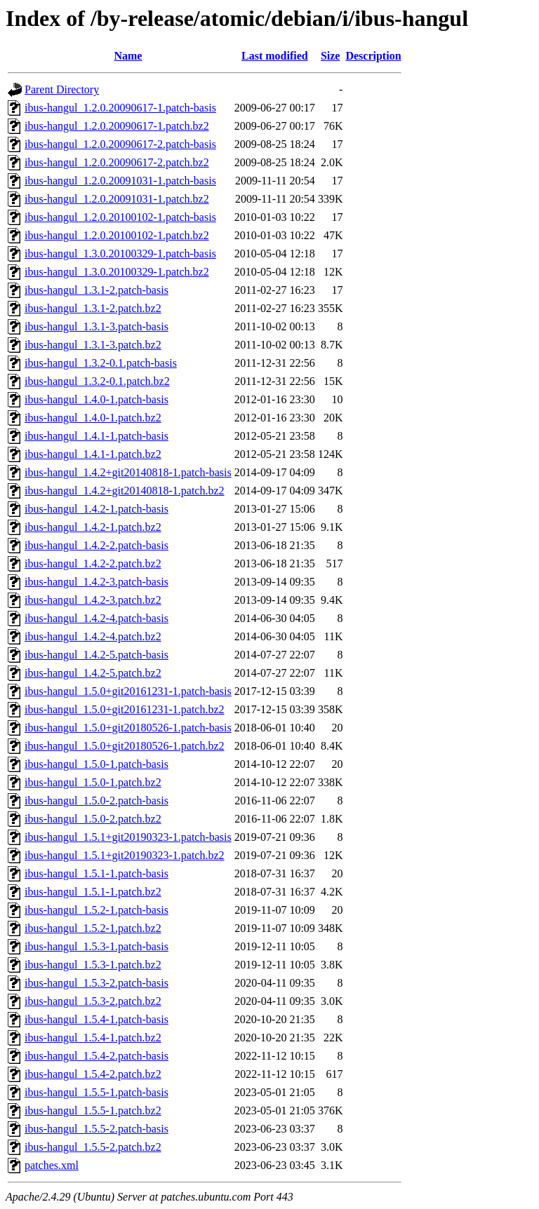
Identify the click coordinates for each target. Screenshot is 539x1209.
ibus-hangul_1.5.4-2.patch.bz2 (93, 1074)
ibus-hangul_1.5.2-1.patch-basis (96, 910)
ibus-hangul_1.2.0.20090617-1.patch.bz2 (117, 126)
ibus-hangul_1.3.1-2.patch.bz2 (93, 308)
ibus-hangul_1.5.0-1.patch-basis (96, 764)
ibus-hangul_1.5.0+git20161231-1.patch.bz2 (125, 709)
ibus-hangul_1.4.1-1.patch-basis (96, 436)
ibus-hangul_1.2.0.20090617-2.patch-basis (120, 144)
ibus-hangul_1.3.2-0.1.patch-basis (101, 363)
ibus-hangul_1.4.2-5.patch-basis (96, 655)
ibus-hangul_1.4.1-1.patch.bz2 (93, 454)
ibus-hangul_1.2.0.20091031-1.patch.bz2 (117, 199)
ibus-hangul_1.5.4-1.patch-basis (96, 1019)
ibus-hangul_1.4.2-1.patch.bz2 (93, 527)
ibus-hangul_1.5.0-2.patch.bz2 (93, 819)
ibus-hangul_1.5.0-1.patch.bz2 (93, 782)
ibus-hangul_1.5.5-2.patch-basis (96, 1129)
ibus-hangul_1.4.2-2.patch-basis (96, 545)
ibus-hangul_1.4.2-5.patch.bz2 (93, 673)
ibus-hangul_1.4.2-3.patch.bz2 (93, 600)
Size (330, 56)
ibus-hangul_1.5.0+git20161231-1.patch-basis (128, 691)
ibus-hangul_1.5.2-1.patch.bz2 (93, 928)
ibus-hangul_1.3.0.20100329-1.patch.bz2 (117, 272)
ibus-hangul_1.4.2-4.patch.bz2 (93, 636)
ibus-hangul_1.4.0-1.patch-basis (96, 399)
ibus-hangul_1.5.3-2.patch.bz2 (93, 1001)
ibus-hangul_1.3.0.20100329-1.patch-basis (120, 253)
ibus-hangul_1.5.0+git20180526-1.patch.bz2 (125, 746)
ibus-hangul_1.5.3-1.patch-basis (96, 946)
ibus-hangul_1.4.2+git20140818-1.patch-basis (128, 472)
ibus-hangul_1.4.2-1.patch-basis (96, 509)
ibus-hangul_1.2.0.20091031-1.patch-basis (120, 181)
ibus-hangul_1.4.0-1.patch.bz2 (93, 418)
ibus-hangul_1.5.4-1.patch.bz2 (93, 1037)
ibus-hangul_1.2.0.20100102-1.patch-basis (120, 217)
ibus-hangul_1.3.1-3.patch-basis (96, 326)
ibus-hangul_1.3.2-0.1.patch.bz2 (97, 381)
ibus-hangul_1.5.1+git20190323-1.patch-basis (128, 837)
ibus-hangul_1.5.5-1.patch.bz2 (93, 1110)
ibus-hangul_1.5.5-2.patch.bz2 (93, 1147)
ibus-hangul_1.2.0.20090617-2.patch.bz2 (117, 162)
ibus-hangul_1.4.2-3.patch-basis (96, 582)
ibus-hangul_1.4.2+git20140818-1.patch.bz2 (125, 491)
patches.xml (52, 1165)
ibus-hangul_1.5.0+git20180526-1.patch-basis (128, 728)
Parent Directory (62, 89)
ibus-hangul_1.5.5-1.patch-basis (96, 1092)
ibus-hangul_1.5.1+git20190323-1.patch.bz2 (125, 855)
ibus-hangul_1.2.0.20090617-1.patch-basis (120, 108)
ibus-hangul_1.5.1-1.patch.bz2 (93, 892)
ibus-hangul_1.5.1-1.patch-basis (96, 873)
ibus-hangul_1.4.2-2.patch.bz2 (93, 563)
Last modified (274, 56)
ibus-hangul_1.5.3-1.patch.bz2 (93, 965)
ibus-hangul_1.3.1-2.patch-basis (96, 290)
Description (373, 56)
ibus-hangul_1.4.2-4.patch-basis (96, 618)
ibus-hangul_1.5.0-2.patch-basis (96, 800)
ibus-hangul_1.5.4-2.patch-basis (96, 1056)
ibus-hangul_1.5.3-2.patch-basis (96, 983)
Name (128, 56)
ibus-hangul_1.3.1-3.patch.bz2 (93, 345)
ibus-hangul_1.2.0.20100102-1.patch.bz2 (117, 235)
